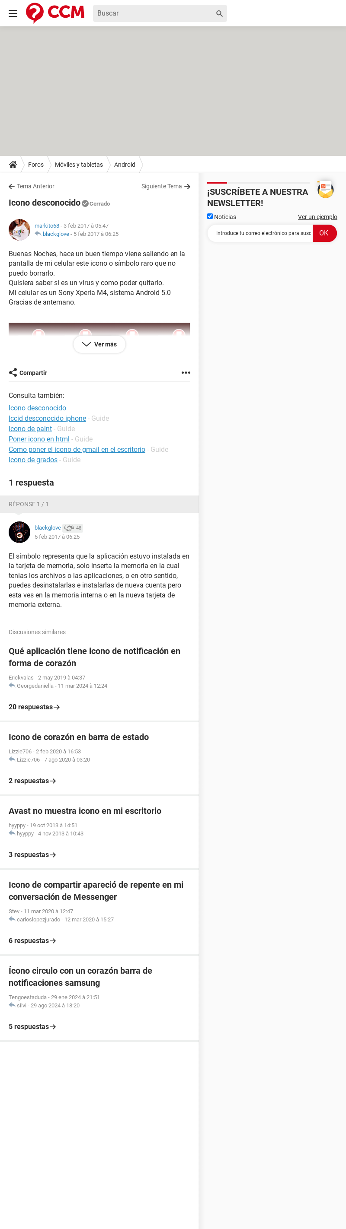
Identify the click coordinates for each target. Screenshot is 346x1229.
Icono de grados (33, 460)
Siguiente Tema (161, 186)
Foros (36, 164)
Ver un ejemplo (317, 216)
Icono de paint (30, 429)
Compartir (33, 372)
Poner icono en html (39, 439)
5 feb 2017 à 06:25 (96, 234)
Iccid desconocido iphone (47, 418)
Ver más (105, 344)
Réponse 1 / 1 (29, 504)
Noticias (221, 216)
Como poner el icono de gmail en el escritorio (77, 449)
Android (124, 164)
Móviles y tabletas (79, 164)
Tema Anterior (35, 186)
